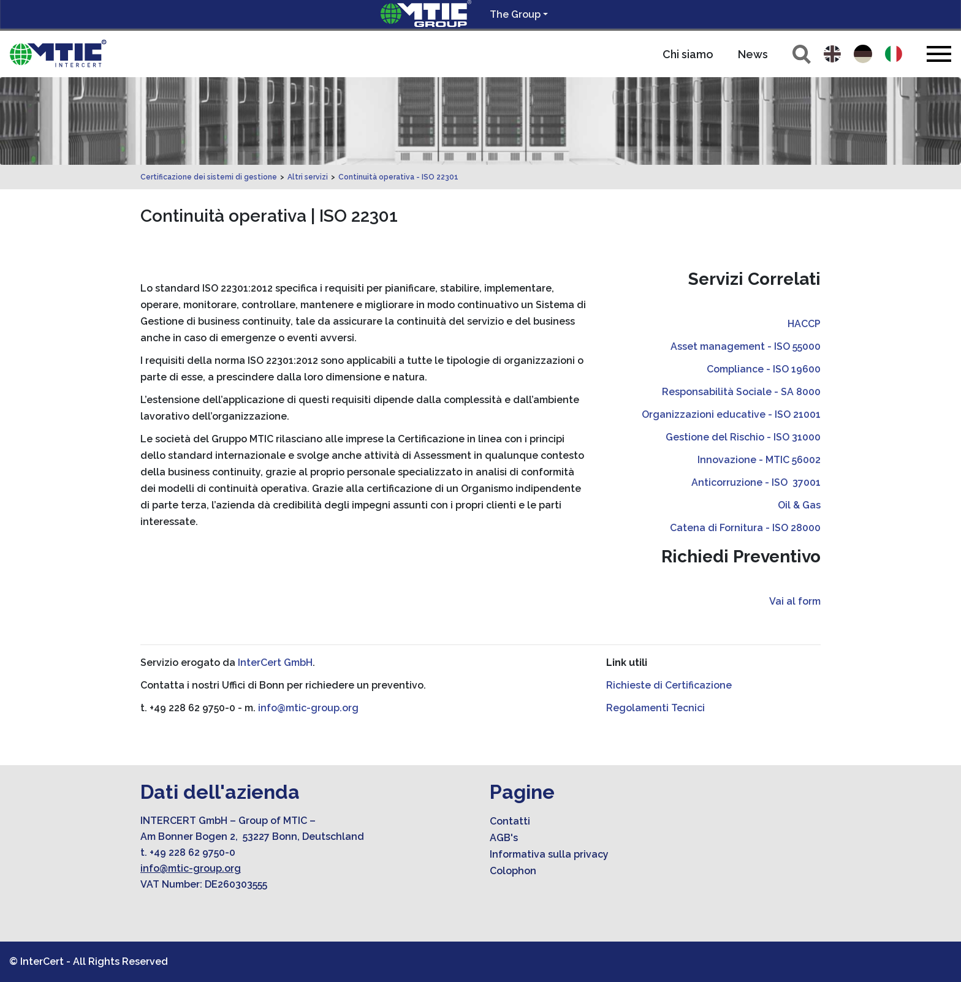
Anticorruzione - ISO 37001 (756, 482)
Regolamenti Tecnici (655, 708)
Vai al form (795, 601)
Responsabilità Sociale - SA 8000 (741, 392)
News (753, 54)
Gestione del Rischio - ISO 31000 (743, 437)
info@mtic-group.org (308, 708)
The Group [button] (515, 14)
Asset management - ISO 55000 (745, 346)
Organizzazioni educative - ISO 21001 (731, 414)
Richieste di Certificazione (669, 685)
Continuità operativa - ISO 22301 (398, 177)
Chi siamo (688, 54)
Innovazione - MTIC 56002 (759, 460)
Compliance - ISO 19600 (764, 369)
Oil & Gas (799, 505)
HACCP (804, 324)
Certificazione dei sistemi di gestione (208, 177)
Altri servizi (307, 177)
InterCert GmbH (275, 662)
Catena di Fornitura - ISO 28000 (745, 528)
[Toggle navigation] (939, 53)
